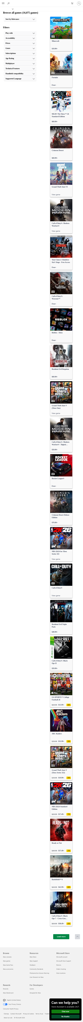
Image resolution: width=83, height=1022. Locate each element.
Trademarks (48, 1014)
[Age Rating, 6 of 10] (20, 58)
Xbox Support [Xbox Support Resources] (34, 961)
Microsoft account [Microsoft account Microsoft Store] (61, 957)
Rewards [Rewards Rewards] (5, 989)
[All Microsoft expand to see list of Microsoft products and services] (3, 3)
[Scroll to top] (77, 936)
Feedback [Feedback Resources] (32, 965)
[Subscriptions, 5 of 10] (20, 53)
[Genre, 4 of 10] (20, 48)
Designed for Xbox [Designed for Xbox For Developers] (35, 993)
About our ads (8, 1017)
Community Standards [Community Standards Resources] (36, 969)
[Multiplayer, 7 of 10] (20, 64)
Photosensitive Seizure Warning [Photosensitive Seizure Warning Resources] (39, 973)
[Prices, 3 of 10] (20, 43)
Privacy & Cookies (28, 1014)
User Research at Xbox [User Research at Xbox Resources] (37, 977)
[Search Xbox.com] (9, 3)
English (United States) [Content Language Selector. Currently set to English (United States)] (14, 1000)
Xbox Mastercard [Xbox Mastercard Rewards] (8, 993)
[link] (61, 34)
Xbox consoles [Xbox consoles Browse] (7, 957)
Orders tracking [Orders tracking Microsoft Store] (61, 969)
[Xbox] (6, 9)
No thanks (65, 1017)
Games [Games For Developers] (32, 989)
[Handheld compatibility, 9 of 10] (20, 74)
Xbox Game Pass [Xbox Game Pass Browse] (8, 965)
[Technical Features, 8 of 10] (20, 69)
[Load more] (61, 936)
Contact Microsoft (15, 1014)
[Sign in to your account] (79, 3)
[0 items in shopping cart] (73, 3)
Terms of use (39, 1014)
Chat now (65, 1011)
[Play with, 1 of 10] (20, 33)
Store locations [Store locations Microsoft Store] (61, 973)
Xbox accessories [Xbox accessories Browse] (8, 969)
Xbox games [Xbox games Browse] (6, 961)
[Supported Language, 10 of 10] (20, 79)
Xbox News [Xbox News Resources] (33, 957)
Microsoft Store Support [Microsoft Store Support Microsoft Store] (63, 961)
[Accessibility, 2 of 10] (20, 38)
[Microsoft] (41, 1)
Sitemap (6, 1014)
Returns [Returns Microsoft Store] (58, 965)
